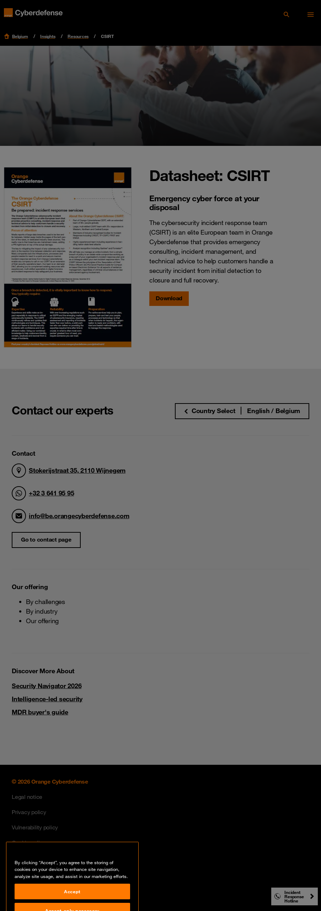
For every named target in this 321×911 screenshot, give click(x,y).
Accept (72, 899)
